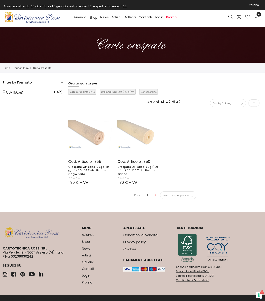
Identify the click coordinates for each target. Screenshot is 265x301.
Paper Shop (22, 68)
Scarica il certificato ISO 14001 (195, 276)
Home (6, 68)
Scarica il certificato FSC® (192, 271)
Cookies (130, 249)
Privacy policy (134, 242)
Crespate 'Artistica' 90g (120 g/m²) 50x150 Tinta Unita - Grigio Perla (88, 170)
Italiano (255, 5)
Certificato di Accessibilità (192, 280)
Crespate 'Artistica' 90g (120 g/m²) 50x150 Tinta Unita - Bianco (137, 170)
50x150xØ (14, 92)
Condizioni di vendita (140, 235)
